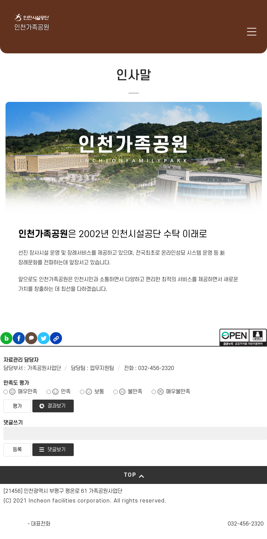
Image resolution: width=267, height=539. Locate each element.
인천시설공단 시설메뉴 (222, 31)
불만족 (135, 392)
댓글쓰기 (13, 423)
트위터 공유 (44, 338)
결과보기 (56, 406)
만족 (66, 392)
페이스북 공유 (19, 338)
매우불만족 (178, 392)
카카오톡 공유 (31, 338)
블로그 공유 (6, 338)
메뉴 (251, 31)
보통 (99, 392)
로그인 (240, 31)
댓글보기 (56, 450)
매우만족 (27, 392)
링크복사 (56, 338)
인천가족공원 (31, 27)
